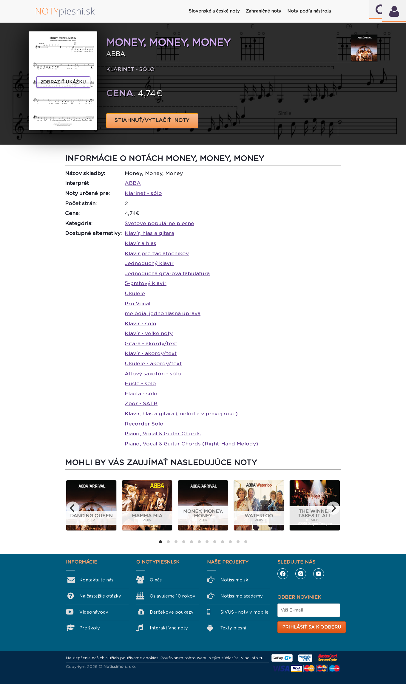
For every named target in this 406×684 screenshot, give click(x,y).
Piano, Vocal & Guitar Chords (163, 434)
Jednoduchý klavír (149, 263)
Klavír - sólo (140, 323)
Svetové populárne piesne (159, 223)
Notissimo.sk (234, 580)
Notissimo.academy (241, 596)
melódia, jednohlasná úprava (162, 313)
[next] (333, 508)
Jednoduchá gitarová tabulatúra (167, 273)
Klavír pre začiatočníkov (157, 253)
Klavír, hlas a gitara (149, 233)
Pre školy (89, 628)
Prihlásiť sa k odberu (311, 627)
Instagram (300, 573)
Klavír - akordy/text (151, 353)
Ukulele (135, 293)
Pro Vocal (137, 304)
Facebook (282, 573)
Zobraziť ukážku (63, 82)
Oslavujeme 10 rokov (172, 596)
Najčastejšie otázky (100, 596)
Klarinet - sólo (143, 193)
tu (261, 658)
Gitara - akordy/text (151, 343)
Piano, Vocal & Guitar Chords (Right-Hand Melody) (191, 444)
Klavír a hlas (140, 243)
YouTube (318, 573)
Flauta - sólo (141, 394)
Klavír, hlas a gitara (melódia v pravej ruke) (181, 414)
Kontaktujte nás (96, 580)
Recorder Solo (144, 424)
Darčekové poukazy (172, 612)
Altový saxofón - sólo (153, 374)
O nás (156, 580)
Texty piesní (233, 628)
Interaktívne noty (169, 628)
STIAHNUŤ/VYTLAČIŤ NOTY (152, 120)
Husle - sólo (140, 383)
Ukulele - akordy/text (153, 363)
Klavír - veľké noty (149, 333)
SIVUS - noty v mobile (244, 612)
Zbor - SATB (141, 403)
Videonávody (93, 612)
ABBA (133, 183)
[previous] (72, 508)
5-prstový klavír (145, 283)
